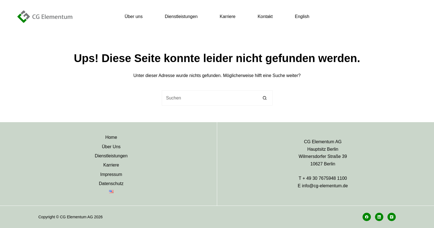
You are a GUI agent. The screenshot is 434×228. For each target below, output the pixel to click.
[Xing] (391, 217)
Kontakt (265, 16)
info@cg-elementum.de (325, 185)
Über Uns (111, 146)
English (302, 16)
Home (111, 137)
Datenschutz (111, 183)
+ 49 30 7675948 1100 (324, 178)
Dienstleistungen (181, 16)
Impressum (111, 174)
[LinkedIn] (379, 217)
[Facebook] (367, 217)
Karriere (227, 16)
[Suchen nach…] (209, 98)
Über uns (134, 16)
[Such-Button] (265, 98)
